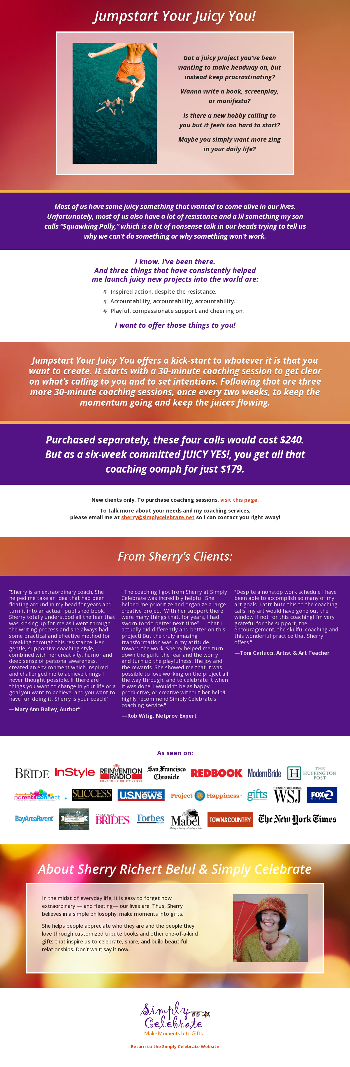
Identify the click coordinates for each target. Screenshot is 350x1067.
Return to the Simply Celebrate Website (175, 1046)
